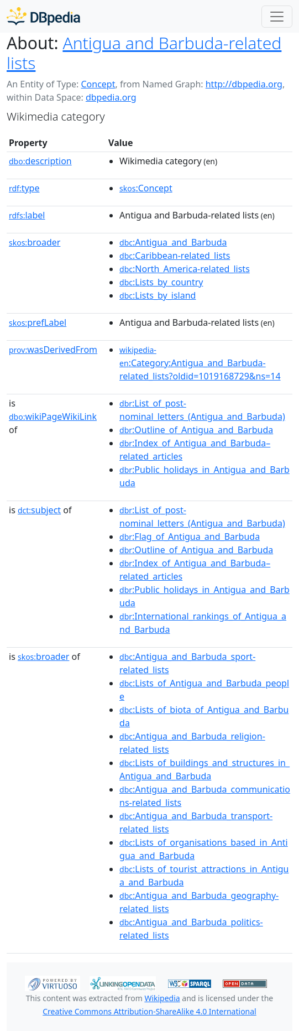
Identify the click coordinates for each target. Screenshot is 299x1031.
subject (39, 510)
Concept (98, 84)
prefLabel (37, 322)
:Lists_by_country (161, 282)
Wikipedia (162, 998)
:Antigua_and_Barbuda (173, 242)
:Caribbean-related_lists (174, 255)
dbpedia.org (111, 97)
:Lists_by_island (157, 295)
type (24, 188)
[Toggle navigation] (276, 17)
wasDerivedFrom (53, 349)
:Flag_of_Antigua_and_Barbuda (189, 536)
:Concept (145, 188)
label (27, 215)
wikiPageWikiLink (53, 416)
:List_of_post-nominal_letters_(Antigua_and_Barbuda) (202, 410)
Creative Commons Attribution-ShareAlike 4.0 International (149, 1011)
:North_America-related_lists (184, 269)
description (40, 161)
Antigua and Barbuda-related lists (144, 53)
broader (34, 242)
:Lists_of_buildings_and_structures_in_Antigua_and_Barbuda (204, 769)
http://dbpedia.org (244, 84)
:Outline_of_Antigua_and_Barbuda (196, 430)
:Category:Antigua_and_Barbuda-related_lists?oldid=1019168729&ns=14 (199, 363)
